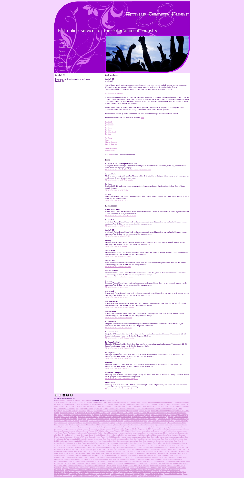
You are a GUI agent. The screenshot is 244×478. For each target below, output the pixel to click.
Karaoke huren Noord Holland (157, 453)
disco (56, 406)
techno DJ (170, 404)
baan (185, 431)
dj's (124, 423)
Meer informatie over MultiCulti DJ (118, 389)
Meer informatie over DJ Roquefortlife (119, 338)
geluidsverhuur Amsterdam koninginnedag (70, 447)
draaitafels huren (92, 417)
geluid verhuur (69, 408)
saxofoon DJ (136, 406)
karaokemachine (98, 453)
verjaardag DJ (174, 408)
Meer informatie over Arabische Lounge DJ (121, 379)
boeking (75, 410)
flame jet (71, 461)
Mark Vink (169, 451)
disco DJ (149, 404)
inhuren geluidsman (61, 431)
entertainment (104, 443)
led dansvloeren (103, 419)
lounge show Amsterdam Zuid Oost (96, 449)
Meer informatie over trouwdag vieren (119, 307)
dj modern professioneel (109, 415)
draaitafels (82, 417)
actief (95, 433)
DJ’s (131, 402)
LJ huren (185, 402)
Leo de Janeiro (111, 144)
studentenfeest (138, 419)
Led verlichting (113, 435)
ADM (158, 451)
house (69, 406)
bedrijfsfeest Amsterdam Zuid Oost (124, 439)
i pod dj (104, 435)
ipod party (85, 435)
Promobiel (132, 463)
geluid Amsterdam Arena (154, 474)
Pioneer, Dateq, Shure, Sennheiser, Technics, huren (136, 465)
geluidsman (184, 429)
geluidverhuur (129, 425)
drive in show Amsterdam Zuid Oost (84, 443)
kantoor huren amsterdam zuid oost (143, 451)
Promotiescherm (122, 463)
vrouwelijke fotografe (88, 459)
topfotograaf (58, 459)
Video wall (76, 463)
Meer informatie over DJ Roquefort (118, 328)
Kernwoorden (87, 400)
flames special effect (102, 461)
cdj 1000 (78, 425)
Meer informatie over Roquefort (117, 368)
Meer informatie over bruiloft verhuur (119, 277)
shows (109, 425)
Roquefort (163, 429)
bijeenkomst (89, 408)
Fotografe (136, 421)
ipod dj (98, 435)
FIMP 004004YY (89, 474)
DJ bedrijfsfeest (111, 402)
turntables (73, 417)
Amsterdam (122, 415)
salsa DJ (177, 404)
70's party (85, 437)
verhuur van (161, 423)
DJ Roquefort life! (142, 429)
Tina (149, 421)
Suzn (107, 140)
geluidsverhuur (118, 425)
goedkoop (78, 423)
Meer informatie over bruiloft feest (118, 267)
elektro (171, 433)
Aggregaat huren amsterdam (120, 476)
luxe (55, 415)
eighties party (68, 437)
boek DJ (90, 410)
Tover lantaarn (172, 435)
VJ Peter (108, 138)
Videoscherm (110, 463)
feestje (139, 443)
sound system (79, 427)
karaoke (89, 453)
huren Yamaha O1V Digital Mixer (122, 431)
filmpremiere (147, 443)
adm (163, 451)
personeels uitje (60, 429)
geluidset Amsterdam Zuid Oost (116, 445)
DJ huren (57, 404)
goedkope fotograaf (143, 459)
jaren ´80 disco (156, 415)
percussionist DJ (92, 406)
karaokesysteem (119, 453)
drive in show (75, 404)
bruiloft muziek (151, 408)
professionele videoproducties (88, 457)
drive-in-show (86, 404)
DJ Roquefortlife (128, 429)
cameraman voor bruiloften (64, 455)
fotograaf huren (181, 457)
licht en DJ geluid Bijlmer (134, 474)
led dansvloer (92, 419)
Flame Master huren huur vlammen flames (145, 467)
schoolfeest (65, 417)
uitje (101, 429)
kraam (135, 433)
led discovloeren (126, 419)
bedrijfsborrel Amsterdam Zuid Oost (96, 439)
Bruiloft (90, 402)
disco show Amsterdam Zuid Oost (168, 441)
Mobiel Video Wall (98, 463)
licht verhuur (59, 408)
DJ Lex (108, 134)
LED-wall (67, 463)
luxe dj (60, 415)
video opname (92, 455)
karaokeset (109, 453)
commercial (151, 441)
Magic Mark (63, 453)
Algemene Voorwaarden (64, 400)
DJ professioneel (112, 410)
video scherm (85, 463)
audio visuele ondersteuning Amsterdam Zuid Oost (135, 437)
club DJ (155, 404)
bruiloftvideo (112, 455)
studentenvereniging (181, 419)
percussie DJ (126, 406)
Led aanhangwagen (165, 463)
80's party (77, 437)
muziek (105, 408)
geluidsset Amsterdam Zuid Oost (141, 445)
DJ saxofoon (146, 406)
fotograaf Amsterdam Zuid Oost (165, 443)
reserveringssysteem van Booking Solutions (70, 472)
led (120, 435)
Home (61, 39)
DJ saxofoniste (168, 406)
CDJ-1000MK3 (180, 423)
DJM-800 (170, 423)
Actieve (90, 433)
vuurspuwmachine (82, 461)
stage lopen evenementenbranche (150, 433)
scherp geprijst (88, 423)
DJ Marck (172, 453)
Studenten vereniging (166, 419)
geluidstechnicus (173, 429)
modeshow (139, 449)
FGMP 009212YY (103, 474)
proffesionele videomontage (127, 455)
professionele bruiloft (159, 410)
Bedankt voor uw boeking (162, 431)
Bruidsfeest (152, 417)
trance (84, 406)
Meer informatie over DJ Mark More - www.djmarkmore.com (128, 170)
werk (56, 433)
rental (185, 425)
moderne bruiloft (125, 410)
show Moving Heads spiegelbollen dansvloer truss (161, 469)
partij (82, 408)
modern (135, 410)
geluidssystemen (84, 465)
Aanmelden (63, 63)
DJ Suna (108, 128)
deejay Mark (178, 451)
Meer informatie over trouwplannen (118, 317)
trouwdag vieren (133, 415)
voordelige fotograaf (127, 459)
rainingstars (82, 419)
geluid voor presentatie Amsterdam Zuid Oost (87, 445)
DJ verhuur (66, 404)
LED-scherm (185, 461)
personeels (107, 429)
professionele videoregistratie (170, 455)
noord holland (87, 425)
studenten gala (112, 427)
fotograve (143, 421)
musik (84, 433)
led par (124, 435)
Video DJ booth (104, 421)
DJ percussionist (105, 406)
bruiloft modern (144, 410)
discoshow (141, 408)
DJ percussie (116, 406)
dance (64, 406)
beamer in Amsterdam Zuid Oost (70, 439)
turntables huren (105, 417)
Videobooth (84, 421)
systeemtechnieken (98, 465)
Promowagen (177, 463)
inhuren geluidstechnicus (78, 431)
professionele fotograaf (150, 457)
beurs (60, 433)
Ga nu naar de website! (114, 93)
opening (146, 449)
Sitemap (77, 400)
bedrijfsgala (155, 427)
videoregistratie (80, 455)
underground (141, 423)
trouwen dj (70, 412)
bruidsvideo (102, 455)
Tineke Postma (111, 142)
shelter (129, 433)
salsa (79, 406)
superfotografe (102, 459)
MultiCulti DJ (104, 476)
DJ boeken (82, 410)
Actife (65, 433)
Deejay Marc (80, 453)
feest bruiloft (167, 402)
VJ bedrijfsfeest (119, 404)
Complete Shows (65, 47)
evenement (137, 402)
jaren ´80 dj (166, 415)
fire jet (91, 461)
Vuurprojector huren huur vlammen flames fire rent (84, 469)
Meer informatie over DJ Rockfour (118, 358)
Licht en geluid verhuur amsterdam (138, 472)
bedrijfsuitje (146, 427)
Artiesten (62, 43)
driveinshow (96, 404)
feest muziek (123, 408)
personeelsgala (165, 427)
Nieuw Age (58, 437)
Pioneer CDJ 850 (76, 474)
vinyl (62, 425)
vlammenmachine (60, 461)
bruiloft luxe (87, 415)
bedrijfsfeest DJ (99, 402)
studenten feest (90, 427)
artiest (119, 423)
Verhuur (62, 51)
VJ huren (178, 402)
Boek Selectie (64, 66)
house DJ (141, 404)
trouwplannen (145, 415)
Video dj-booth (73, 421)
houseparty (132, 408)
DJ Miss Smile (110, 132)
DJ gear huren (111, 465)
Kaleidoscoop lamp (159, 435)
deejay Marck (182, 453)
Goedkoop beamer (181, 417)
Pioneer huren (141, 431)
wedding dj (182, 415)
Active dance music (61, 402)
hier (142, 118)
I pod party (77, 435)
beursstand (89, 441)
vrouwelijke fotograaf (72, 459)
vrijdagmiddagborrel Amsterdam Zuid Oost (113, 451)
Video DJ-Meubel (60, 421)
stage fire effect (159, 461)
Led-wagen (153, 463)
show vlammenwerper (123, 461)
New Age (182, 435)
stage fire (150, 461)
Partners (134, 476)
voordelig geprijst (108, 423)
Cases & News (64, 55)
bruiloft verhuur (107, 404)
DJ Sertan (109, 126)
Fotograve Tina (157, 421)
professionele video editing (149, 455)
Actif (70, 433)
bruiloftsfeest (147, 402)
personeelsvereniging (74, 429)
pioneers (149, 431)
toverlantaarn (132, 435)
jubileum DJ (179, 410)
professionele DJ (100, 410)
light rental (169, 425)
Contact (62, 70)
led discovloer (115, 419)
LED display (136, 457)
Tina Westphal (111, 148)
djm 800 (72, 425)
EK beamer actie (173, 472)
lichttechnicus (73, 465)
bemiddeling (116, 417)
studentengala (101, 427)
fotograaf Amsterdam (167, 457)
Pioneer (57, 425)
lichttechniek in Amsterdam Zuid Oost (151, 447)
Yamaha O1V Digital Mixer (98, 431)
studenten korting (150, 419)
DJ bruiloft (73, 402)
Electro (166, 433)
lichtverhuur (149, 425)
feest (179, 412)
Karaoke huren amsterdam (135, 453)
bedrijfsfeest (122, 402)
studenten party (124, 427)
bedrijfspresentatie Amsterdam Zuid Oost (152, 439)
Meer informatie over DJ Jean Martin (119, 180)
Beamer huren (59, 419)
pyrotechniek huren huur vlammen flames (113, 467)
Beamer (170, 417)
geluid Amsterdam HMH (173, 474)
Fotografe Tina (168, 421)
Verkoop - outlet (65, 59)
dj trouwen (79, 412)
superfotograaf (114, 459)
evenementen (126, 417)
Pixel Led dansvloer (159, 472)
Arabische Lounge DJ (90, 476)
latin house (179, 433)
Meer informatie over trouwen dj (117, 297)
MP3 (66, 425)
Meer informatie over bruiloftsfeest (118, 256)
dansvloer (161, 412)
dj (116, 423)
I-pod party (68, 435)
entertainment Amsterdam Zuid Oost (123, 443)
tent (115, 433)
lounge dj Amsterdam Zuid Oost (70, 449)
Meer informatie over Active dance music (120, 216)
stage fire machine (173, 461)
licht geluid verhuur (182, 406)
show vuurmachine (139, 461)
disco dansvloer (171, 412)
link (174, 431)
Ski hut (113, 437)
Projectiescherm (142, 463)
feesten (183, 412)
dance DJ (162, 404)
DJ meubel (128, 421)
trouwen (63, 412)
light (61, 427)
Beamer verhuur (71, 419)
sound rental (178, 425)
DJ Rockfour (154, 429)
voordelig (97, 423)
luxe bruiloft (77, 415)
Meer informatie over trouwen (116, 287)
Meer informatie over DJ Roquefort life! (120, 348)
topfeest (94, 451)
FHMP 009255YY (117, 474)
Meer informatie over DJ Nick (116, 200)
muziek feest (113, 408)
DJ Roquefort (116, 429)
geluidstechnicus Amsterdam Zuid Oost (168, 445)
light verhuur (159, 425)
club (60, 406)
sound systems (68, 427)
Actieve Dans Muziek (106, 433)
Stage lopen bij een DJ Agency (149, 476)
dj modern (95, 415)
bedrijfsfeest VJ (132, 404)
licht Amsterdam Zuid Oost (96, 447)
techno (74, 406)
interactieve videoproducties (110, 457)
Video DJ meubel (116, 421)
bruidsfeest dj (162, 417)
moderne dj (68, 415)
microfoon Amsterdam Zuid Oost (122, 449)
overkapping (122, 433)
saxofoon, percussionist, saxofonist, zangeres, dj (80, 467)
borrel (96, 441)
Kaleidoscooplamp (145, 435)
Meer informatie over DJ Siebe (116, 190)
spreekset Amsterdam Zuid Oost (177, 449)
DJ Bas (108, 130)
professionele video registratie (65, 457)
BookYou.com (112, 400)
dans (74, 433)
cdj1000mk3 (98, 425)
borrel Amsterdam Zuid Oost (109, 441)
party (77, 408)
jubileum (170, 410)
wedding (174, 415)
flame (112, 461)
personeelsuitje (177, 427)
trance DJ (184, 404)
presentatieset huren (157, 449)
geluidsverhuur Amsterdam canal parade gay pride (106, 472)
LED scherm (126, 457)
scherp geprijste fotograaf (160, 459)
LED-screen (58, 463)
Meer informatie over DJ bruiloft (117, 226)
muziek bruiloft (163, 408)
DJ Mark (108, 122)
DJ (128, 402)
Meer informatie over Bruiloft (116, 246)
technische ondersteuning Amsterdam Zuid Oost (72, 451)
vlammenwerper (176, 459)
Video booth (93, 421)
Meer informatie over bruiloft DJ (117, 236)
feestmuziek (67, 410)
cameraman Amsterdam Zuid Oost (133, 441)
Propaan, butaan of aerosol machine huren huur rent (122, 469)
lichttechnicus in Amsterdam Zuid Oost (122, 447)
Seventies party (95, 437)
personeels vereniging (91, 429)
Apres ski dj (105, 437)
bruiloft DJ (82, 402)
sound (56, 427)
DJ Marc (71, 453)
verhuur (154, 423)
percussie (71, 423)
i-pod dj (92, 435)
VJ (173, 402)
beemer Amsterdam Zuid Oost (73, 441)
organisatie (98, 408)
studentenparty (135, 427)
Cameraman (110, 150)
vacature (179, 431)
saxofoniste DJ (156, 406)
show (105, 425)
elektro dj (59, 435)
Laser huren (77, 476)
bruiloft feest (157, 402)
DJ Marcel (109, 124)
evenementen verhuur (139, 417)
